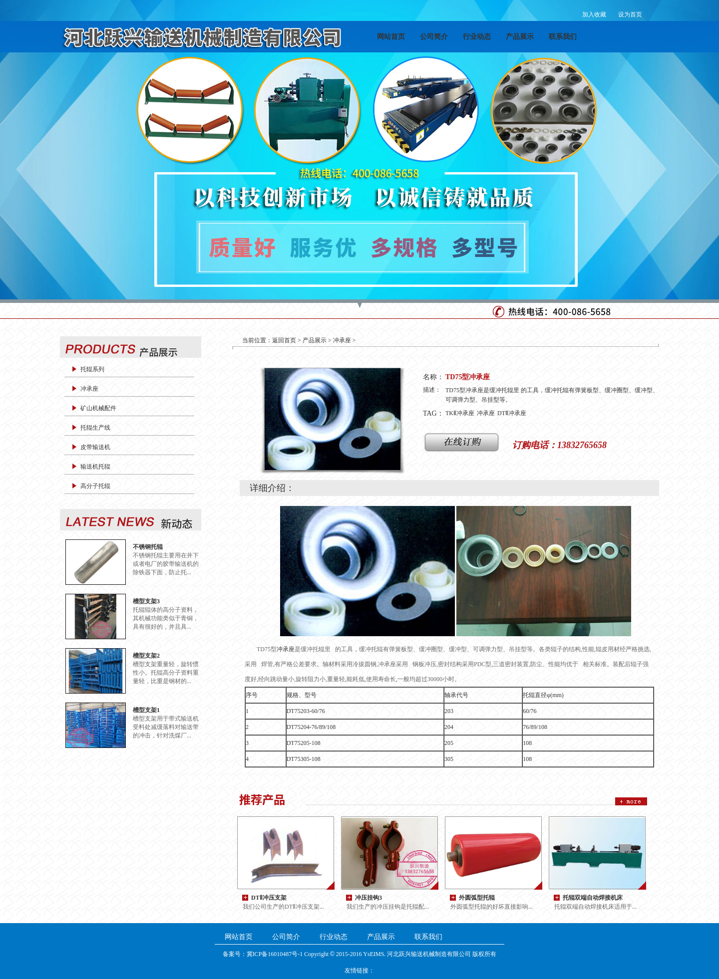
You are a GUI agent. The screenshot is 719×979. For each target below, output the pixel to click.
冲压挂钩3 (368, 897)
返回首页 (284, 340)
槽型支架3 (146, 601)
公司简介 (434, 36)
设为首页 (630, 14)
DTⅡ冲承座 (511, 413)
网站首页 (391, 36)
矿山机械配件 (98, 408)
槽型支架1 (146, 710)
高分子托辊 (95, 486)
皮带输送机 (95, 447)
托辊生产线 (95, 427)
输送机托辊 (95, 466)
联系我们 (563, 36)
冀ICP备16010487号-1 (275, 954)
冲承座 (89, 388)
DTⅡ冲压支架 (269, 897)
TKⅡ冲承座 (459, 413)
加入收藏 (594, 14)
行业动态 (477, 36)
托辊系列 (92, 369)
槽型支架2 (146, 655)
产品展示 (520, 36)
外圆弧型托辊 (477, 897)
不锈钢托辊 (148, 546)
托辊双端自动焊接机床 (593, 897)
